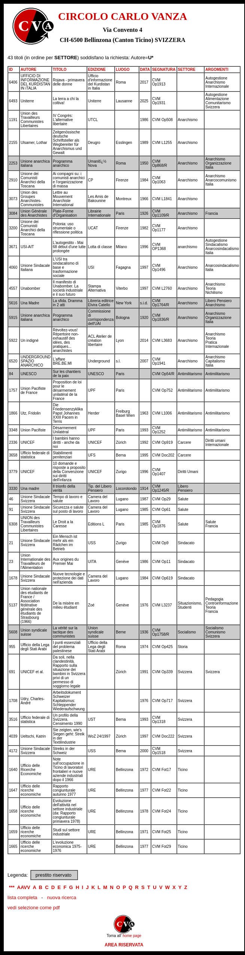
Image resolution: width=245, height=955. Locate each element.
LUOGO (123, 69)
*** (12, 887)
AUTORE (28, 69)
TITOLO (59, 69)
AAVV (23, 887)
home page (131, 936)
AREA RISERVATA (124, 945)
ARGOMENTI (216, 69)
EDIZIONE (97, 69)
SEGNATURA (164, 69)
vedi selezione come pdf (33, 907)
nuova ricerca (61, 897)
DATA (145, 69)
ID (11, 69)
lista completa (22, 897)
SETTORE (187, 69)
